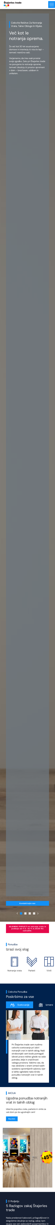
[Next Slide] (38, 913)
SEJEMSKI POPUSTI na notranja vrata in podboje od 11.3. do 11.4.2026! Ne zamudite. (27, 929)
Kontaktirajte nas (27, 903)
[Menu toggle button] (51, 4)
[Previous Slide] (17, 913)
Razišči (11, 1119)
